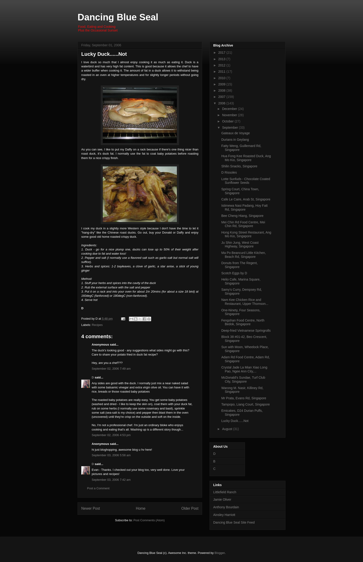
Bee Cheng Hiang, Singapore (242, 216)
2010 (222, 78)
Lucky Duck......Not (104, 54)
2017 (222, 52)
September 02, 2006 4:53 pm (111, 435)
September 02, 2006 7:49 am (111, 368)
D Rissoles (229, 172)
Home (141, 508)
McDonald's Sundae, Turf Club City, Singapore (243, 379)
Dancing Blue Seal (118, 17)
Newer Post (90, 508)
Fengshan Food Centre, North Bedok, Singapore (242, 322)
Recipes (97, 325)
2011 (222, 71)
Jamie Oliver (222, 499)
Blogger (220, 553)
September (230, 127)
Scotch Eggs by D (234, 273)
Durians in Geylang (235, 139)
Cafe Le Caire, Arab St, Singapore (245, 199)
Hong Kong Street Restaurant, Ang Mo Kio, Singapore (246, 234)
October (228, 121)
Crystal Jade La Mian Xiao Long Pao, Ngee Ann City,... (244, 369)
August (227, 429)
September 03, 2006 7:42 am (111, 479)
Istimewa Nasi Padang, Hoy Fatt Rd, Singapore (244, 207)
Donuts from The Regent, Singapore (239, 265)
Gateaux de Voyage (235, 133)
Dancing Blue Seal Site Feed (234, 522)
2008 (222, 90)
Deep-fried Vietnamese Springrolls (246, 330)
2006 (222, 103)
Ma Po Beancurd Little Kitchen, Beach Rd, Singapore (243, 255)
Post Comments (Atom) (149, 520)
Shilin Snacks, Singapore (239, 166)
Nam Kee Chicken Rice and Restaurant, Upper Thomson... (244, 302)
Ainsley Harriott (224, 515)
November (230, 115)
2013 (222, 59)
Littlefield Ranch (224, 492)
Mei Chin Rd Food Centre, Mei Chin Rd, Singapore (243, 224)
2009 (222, 84)
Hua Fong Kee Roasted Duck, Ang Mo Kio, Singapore (246, 158)
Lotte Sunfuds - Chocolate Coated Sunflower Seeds (245, 181)
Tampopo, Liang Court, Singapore (245, 404)
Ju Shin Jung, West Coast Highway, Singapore (240, 244)
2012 (222, 65)
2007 (222, 97)
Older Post (189, 508)
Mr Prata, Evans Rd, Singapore (243, 398)
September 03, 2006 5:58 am (111, 455)
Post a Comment (98, 488)
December (230, 109)
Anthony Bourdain (226, 507)
